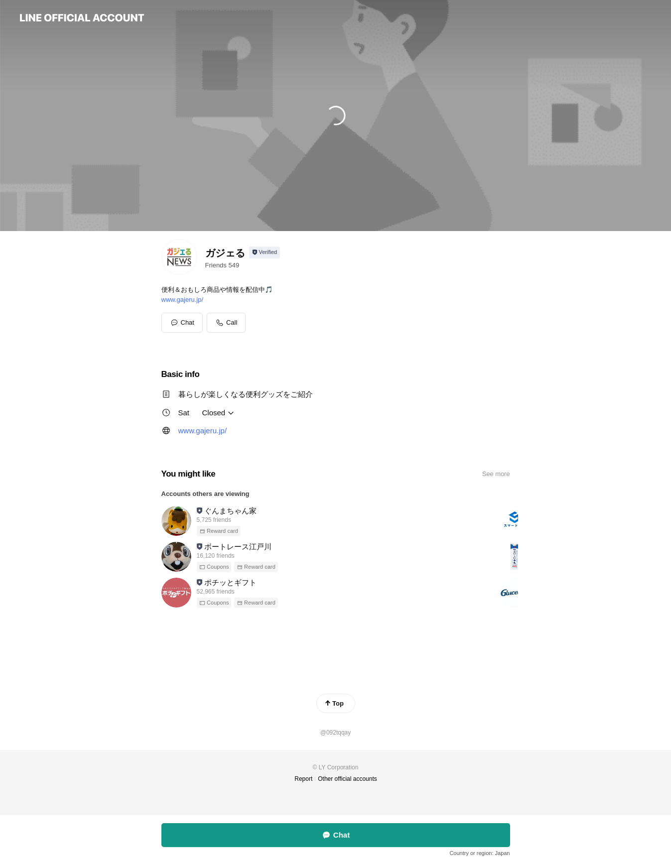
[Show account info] (264, 252)
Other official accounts (347, 778)
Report (303, 778)
